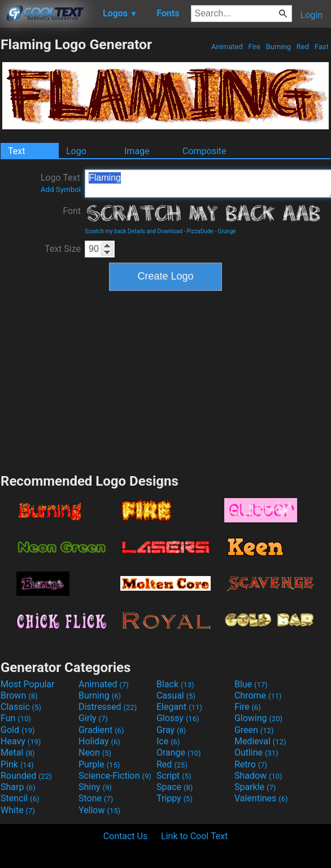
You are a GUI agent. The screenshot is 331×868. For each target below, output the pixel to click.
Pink (17, 764)
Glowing (258, 718)
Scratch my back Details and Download (133, 231)
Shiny (95, 787)
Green (254, 730)
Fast (321, 46)
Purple (99, 764)
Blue (251, 684)
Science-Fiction (115, 775)
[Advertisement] (165, 381)
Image (137, 151)
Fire (254, 46)
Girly (93, 718)
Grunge (226, 231)
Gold (18, 730)
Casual (175, 695)
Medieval (260, 741)
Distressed (108, 706)
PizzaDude (200, 231)
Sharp (18, 787)
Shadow (258, 775)
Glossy (177, 718)
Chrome (258, 695)
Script (173, 775)
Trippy (174, 798)
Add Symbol (61, 189)
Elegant (179, 706)
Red (303, 46)
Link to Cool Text (194, 836)
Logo (76, 151)
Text (16, 151)
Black (175, 684)
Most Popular (28, 684)
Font (72, 211)
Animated (227, 46)
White (18, 810)
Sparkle (255, 787)
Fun (16, 718)
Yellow (99, 810)
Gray (171, 730)
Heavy (21, 741)
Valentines (261, 798)
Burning (278, 46)
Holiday (99, 741)
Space (174, 787)
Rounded (26, 775)
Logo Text (61, 183)
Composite (204, 151)
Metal (18, 752)
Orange (178, 752)
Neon (95, 752)
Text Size (63, 248)
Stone (96, 798)
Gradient (101, 730)
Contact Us (125, 836)
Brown (19, 695)
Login (311, 15)
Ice (168, 741)
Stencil (20, 798)
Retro (250, 764)
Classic (21, 706)
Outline (256, 752)
